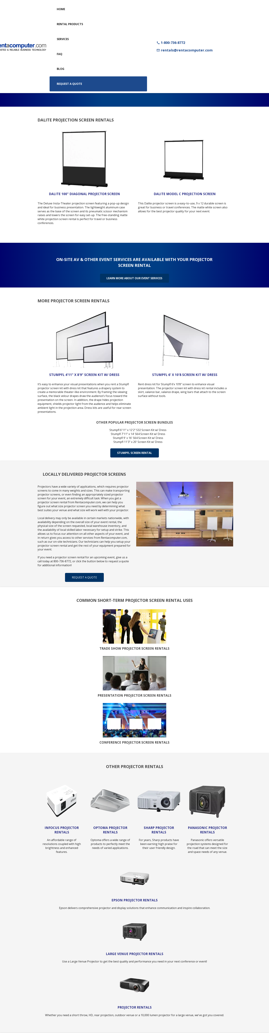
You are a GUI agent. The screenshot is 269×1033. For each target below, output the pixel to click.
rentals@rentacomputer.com (184, 50)
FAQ (59, 54)
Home (61, 9)
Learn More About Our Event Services (134, 278)
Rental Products (70, 24)
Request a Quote (69, 84)
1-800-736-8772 (170, 42)
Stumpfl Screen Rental (134, 453)
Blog (60, 69)
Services (63, 39)
